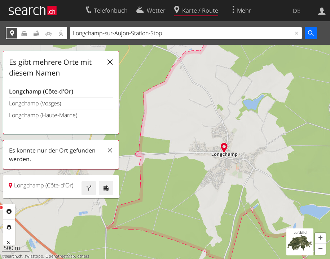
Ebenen (9, 227)
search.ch (13, 256)
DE (296, 11)
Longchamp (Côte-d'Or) (41, 91)
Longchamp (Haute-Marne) (43, 115)
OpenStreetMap (60, 256)
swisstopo (34, 256)
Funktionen (9, 242)
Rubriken (9, 211)
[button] (320, 238)
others (83, 256)
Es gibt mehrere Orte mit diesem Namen (50, 67)
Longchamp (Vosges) (35, 103)
